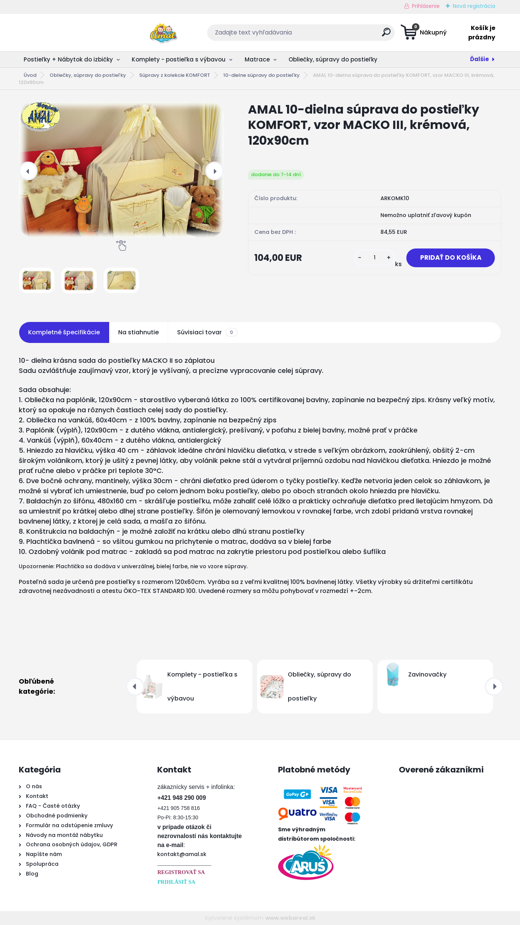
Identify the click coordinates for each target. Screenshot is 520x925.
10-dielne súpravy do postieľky (261, 75)
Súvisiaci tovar (207, 332)
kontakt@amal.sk (181, 854)
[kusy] (369, 258)
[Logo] (65, 32)
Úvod (30, 75)
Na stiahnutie (138, 332)
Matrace (257, 59)
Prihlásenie (426, 6)
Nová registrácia (474, 6)
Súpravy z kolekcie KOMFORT (174, 75)
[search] (333, 35)
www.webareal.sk (290, 918)
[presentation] (28, 171)
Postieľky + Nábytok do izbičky (68, 59)
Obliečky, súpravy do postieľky (333, 59)
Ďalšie (479, 59)
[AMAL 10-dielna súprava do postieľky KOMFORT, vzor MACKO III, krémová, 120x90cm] (121, 170)
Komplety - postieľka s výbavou (178, 59)
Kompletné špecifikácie (64, 332)
